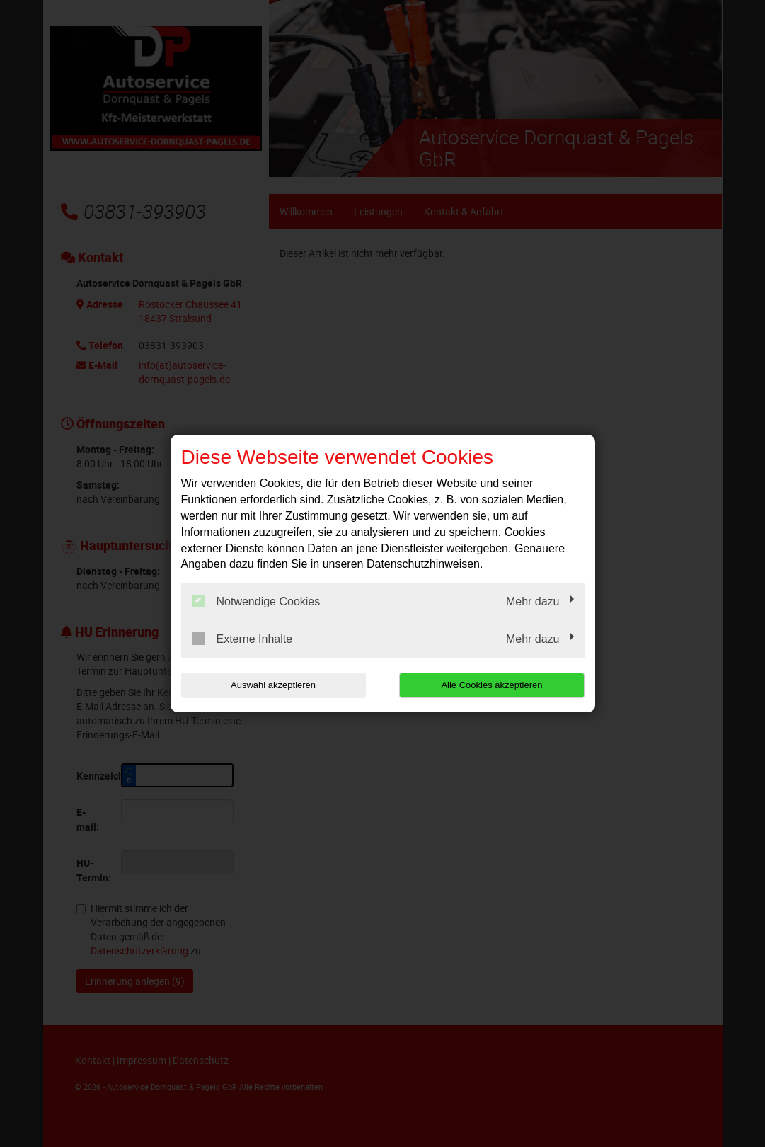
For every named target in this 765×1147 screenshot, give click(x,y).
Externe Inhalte (242, 638)
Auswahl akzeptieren (271, 685)
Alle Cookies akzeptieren (493, 685)
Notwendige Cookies (256, 601)
